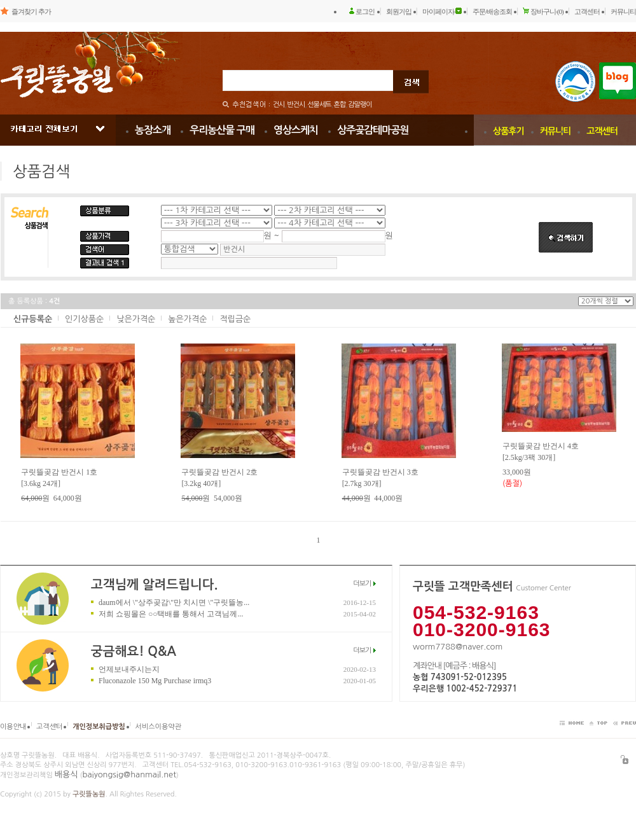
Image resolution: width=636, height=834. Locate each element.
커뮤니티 (623, 11)
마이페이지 (438, 11)
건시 (279, 104)
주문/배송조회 (492, 11)
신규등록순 (32, 319)
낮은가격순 (135, 319)
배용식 (66, 774)
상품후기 (508, 131)
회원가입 (398, 11)
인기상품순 (84, 319)
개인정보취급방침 (99, 726)
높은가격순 (187, 319)
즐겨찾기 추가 (31, 11)
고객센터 (587, 11)
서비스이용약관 (158, 726)
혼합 (340, 104)
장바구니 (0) (546, 11)
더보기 (362, 583)
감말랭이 (359, 104)
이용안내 (13, 726)
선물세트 (319, 104)
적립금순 (235, 319)
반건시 (296, 104)
